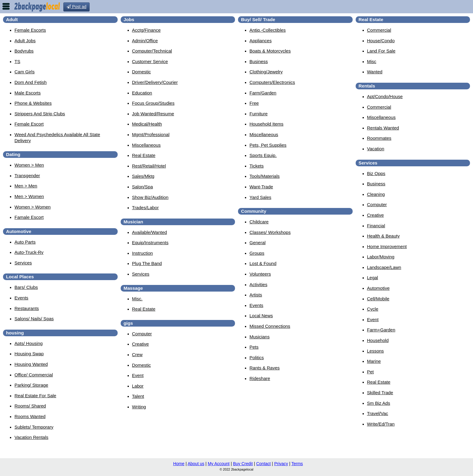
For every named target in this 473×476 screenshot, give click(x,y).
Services (23, 262)
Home (178, 463)
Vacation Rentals (31, 437)
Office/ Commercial (33, 374)
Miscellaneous (146, 145)
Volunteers (260, 273)
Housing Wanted (31, 364)
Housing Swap (29, 353)
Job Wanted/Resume (153, 113)
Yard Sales (260, 197)
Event (138, 375)
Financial (376, 225)
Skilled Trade (380, 392)
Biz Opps (376, 173)
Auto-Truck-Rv (28, 252)
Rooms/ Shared (30, 405)
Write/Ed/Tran (381, 423)
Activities (258, 284)
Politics (256, 357)
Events (21, 297)
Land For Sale (381, 50)
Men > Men (25, 185)
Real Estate (144, 155)
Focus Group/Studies (153, 103)
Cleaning (376, 194)
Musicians (259, 336)
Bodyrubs (23, 50)
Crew (137, 354)
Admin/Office (145, 40)
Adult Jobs (25, 40)
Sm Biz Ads (378, 403)
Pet (370, 371)
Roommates (379, 138)
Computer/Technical (152, 50)
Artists (255, 294)
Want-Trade (261, 186)
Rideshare (259, 378)
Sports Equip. (263, 155)
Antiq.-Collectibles (267, 30)
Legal (372, 277)
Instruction (142, 253)
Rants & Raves (264, 367)
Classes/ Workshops (269, 232)
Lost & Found (262, 263)
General (257, 242)
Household (378, 340)
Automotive (378, 288)
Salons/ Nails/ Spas (34, 318)
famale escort (29, 217)
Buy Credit (242, 463)
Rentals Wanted (383, 127)
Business (258, 61)
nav (6, 6)
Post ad (76, 6)
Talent (138, 396)
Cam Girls (24, 71)
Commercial (379, 30)
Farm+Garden (381, 329)
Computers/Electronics (272, 82)
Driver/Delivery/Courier (155, 82)
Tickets (256, 165)
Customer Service (150, 61)
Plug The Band (147, 263)
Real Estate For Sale (35, 395)
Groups (256, 253)
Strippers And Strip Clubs (39, 113)
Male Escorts (27, 92)
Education (142, 92)
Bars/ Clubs (26, 287)
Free (254, 103)
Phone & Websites (33, 103)
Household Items (266, 123)
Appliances (260, 40)
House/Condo (381, 40)
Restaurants (26, 308)
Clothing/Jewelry (266, 71)
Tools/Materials (264, 176)
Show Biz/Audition (150, 197)
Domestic (141, 71)
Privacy (281, 463)
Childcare (258, 221)
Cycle (373, 308)
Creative (140, 344)
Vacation (375, 148)
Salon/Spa (142, 186)
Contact (263, 463)
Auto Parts (25, 241)
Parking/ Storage (31, 385)
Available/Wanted (149, 232)
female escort (29, 123)
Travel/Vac (377, 413)
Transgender (27, 175)
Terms (297, 463)
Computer (142, 333)
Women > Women (32, 206)
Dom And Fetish (30, 82)
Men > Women (29, 196)
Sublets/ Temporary (33, 427)
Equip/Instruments (150, 242)
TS (17, 61)
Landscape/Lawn (384, 267)
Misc (371, 61)
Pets (254, 347)
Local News (261, 315)
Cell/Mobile (378, 298)
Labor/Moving (381, 256)
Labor (138, 385)
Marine (374, 361)
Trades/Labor (145, 207)
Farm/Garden (262, 92)
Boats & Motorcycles (270, 50)
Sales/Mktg (143, 176)
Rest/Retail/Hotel (149, 165)
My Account (219, 463)
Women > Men (29, 165)
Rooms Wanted (30, 416)
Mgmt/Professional (151, 134)
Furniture (258, 113)
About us (196, 463)
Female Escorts (30, 30)
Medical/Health (147, 123)
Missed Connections (269, 326)
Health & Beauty (383, 235)
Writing (139, 406)
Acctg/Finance (146, 30)
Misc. (137, 298)
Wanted (375, 71)
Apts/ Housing (28, 343)
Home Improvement (387, 246)
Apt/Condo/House (385, 96)
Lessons (375, 350)
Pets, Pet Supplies (268, 145)
